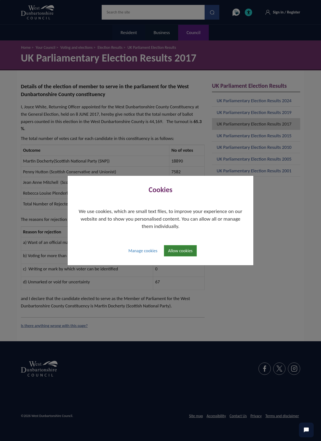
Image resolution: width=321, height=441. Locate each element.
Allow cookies (180, 250)
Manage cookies (142, 250)
